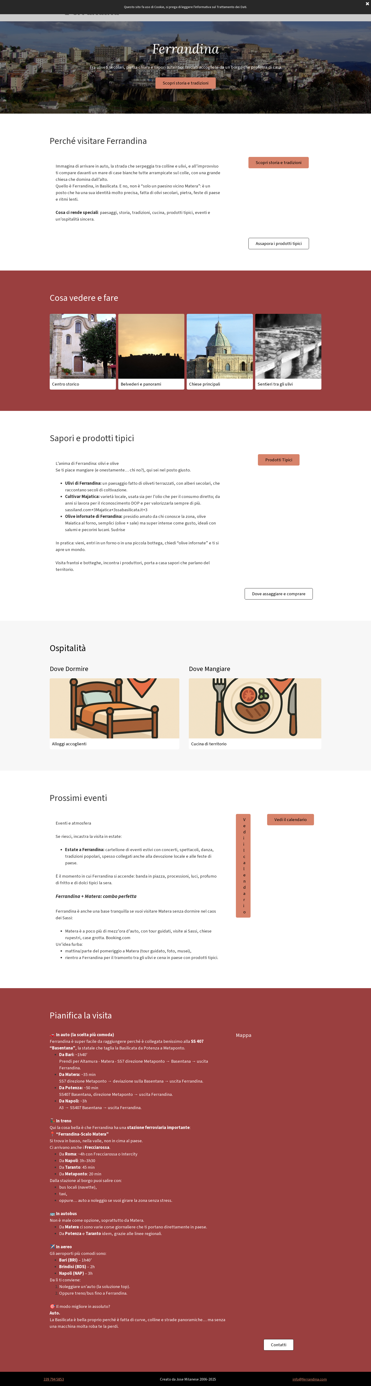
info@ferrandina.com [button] (309, 1379)
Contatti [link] (278, 1345)
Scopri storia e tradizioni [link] (278, 163)
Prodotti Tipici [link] (278, 460)
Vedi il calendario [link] (244, 866)
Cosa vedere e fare (84, 298)
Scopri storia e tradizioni (185, 83)
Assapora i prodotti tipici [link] (279, 243)
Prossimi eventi (78, 798)
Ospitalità (68, 648)
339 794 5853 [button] (54, 1379)
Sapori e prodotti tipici (92, 438)
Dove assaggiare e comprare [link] (278, 594)
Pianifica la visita (81, 1015)
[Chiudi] (367, 4)
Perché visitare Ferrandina (98, 141)
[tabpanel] (138, 192)
